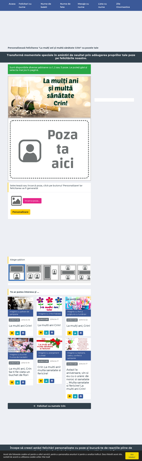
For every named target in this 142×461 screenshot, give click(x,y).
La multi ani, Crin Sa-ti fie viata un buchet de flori (20, 372)
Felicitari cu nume (25, 5)
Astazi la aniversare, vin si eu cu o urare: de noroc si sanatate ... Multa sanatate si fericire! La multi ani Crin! (77, 379)
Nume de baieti (46, 5)
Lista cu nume (102, 5)
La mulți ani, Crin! (78, 325)
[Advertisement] (71, 28)
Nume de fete (65, 5)
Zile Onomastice (123, 5)
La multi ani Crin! (20, 325)
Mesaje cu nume (83, 5)
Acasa (12, 3)
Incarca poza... (32, 200)
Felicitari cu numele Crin (49, 406)
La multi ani (14, 320)
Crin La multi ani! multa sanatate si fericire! (49, 370)
